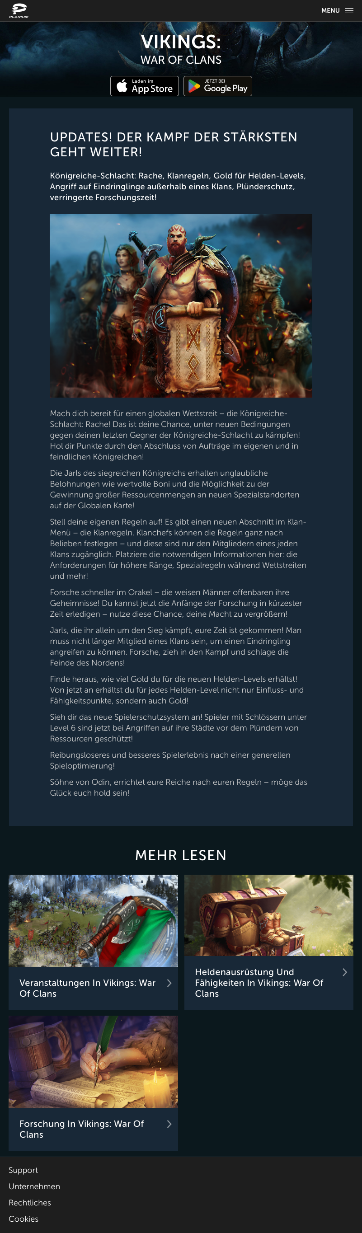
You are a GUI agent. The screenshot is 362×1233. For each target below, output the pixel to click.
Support (23, 1170)
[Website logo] (20, 10)
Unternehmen (34, 1186)
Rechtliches (30, 1203)
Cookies (23, 1219)
